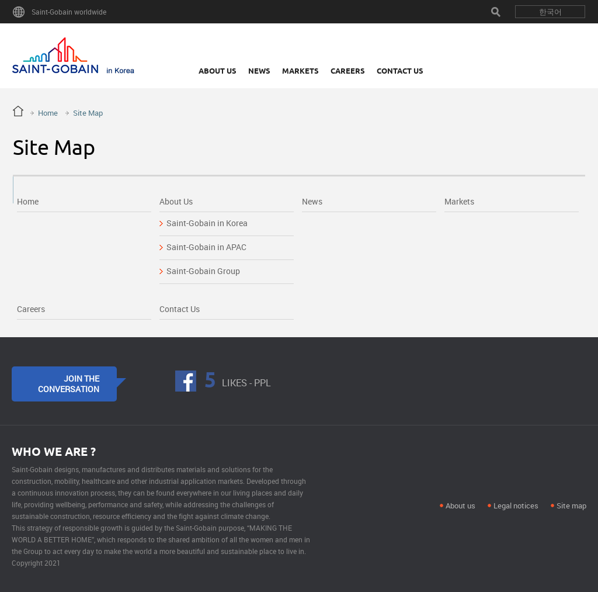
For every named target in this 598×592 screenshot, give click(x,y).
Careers (348, 70)
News (259, 70)
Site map (571, 505)
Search (495, 11)
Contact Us (400, 70)
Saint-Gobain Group (203, 270)
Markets (300, 70)
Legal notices (515, 505)
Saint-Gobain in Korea (207, 223)
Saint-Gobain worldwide (69, 11)
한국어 (550, 11)
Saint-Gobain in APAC (206, 246)
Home (48, 113)
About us (460, 505)
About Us (218, 70)
